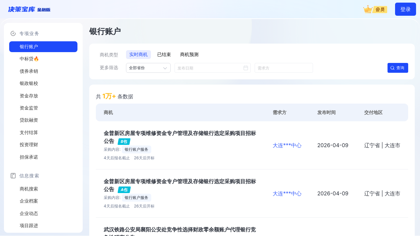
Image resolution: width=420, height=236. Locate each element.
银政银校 (29, 83)
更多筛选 (109, 67)
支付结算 (29, 132)
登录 (405, 9)
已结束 (164, 54)
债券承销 (29, 71)
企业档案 (29, 201)
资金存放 (29, 95)
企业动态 (29, 213)
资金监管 (29, 107)
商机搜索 (29, 188)
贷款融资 (29, 120)
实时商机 (138, 54)
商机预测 (189, 54)
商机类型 (109, 54)
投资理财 (29, 144)
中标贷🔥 (29, 58)
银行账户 (29, 46)
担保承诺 (29, 157)
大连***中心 (287, 145)
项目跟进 (29, 225)
